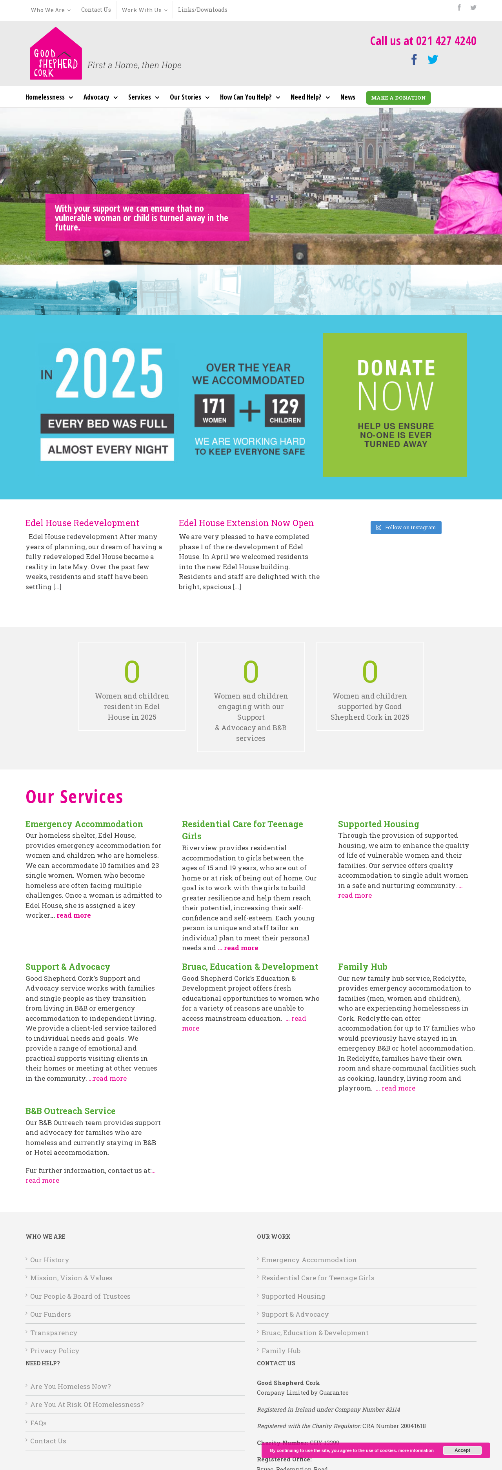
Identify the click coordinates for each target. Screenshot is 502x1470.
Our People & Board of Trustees (80, 1296)
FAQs (38, 1422)
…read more (108, 1078)
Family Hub (281, 1350)
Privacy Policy (55, 1350)
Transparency (54, 1332)
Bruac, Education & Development (315, 1332)
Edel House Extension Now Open (246, 522)
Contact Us (48, 1440)
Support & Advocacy (295, 1314)
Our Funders (50, 1314)
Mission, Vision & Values (71, 1277)
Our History (49, 1259)
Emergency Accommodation (309, 1259)
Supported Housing (294, 1296)
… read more (395, 1088)
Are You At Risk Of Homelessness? (87, 1404)
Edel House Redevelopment (82, 522)
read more (73, 915)
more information (415, 1450)
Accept (462, 1450)
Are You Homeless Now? (70, 1386)
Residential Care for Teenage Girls (318, 1277)
